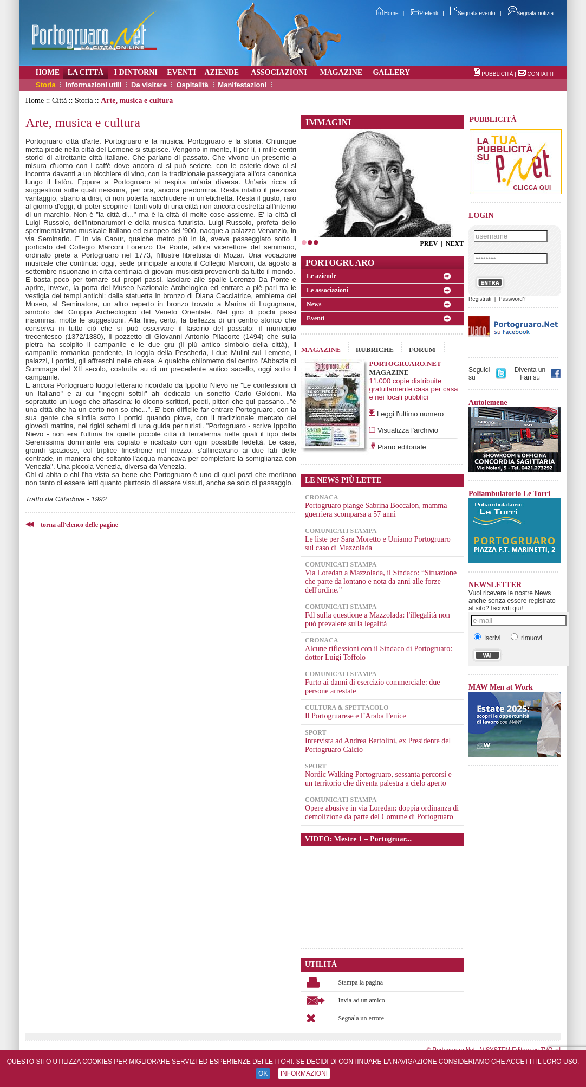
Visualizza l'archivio (406, 430)
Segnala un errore (361, 1018)
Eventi (315, 318)
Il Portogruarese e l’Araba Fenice (355, 716)
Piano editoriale (400, 447)
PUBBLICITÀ (497, 74)
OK (263, 1073)
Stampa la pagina (360, 982)
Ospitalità (192, 85)
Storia (46, 85)
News (314, 304)
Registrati (479, 299)
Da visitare (149, 85)
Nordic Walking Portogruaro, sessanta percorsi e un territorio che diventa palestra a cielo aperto (378, 778)
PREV (429, 243)
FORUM (422, 349)
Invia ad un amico (361, 1000)
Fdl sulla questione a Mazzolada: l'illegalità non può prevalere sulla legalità (377, 619)
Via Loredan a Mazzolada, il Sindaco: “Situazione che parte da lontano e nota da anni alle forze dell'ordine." (381, 581)
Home (387, 13)
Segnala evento (473, 13)
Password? (512, 299)
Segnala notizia (530, 13)
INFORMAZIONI (304, 1073)
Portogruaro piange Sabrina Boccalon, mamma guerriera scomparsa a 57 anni (376, 509)
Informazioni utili (93, 85)
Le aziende (321, 276)
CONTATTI (540, 74)
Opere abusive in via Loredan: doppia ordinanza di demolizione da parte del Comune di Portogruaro (382, 812)
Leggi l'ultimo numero (410, 414)
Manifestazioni (242, 85)
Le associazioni (327, 290)
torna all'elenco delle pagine (79, 525)
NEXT (455, 243)
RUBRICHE (375, 349)
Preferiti (424, 13)
